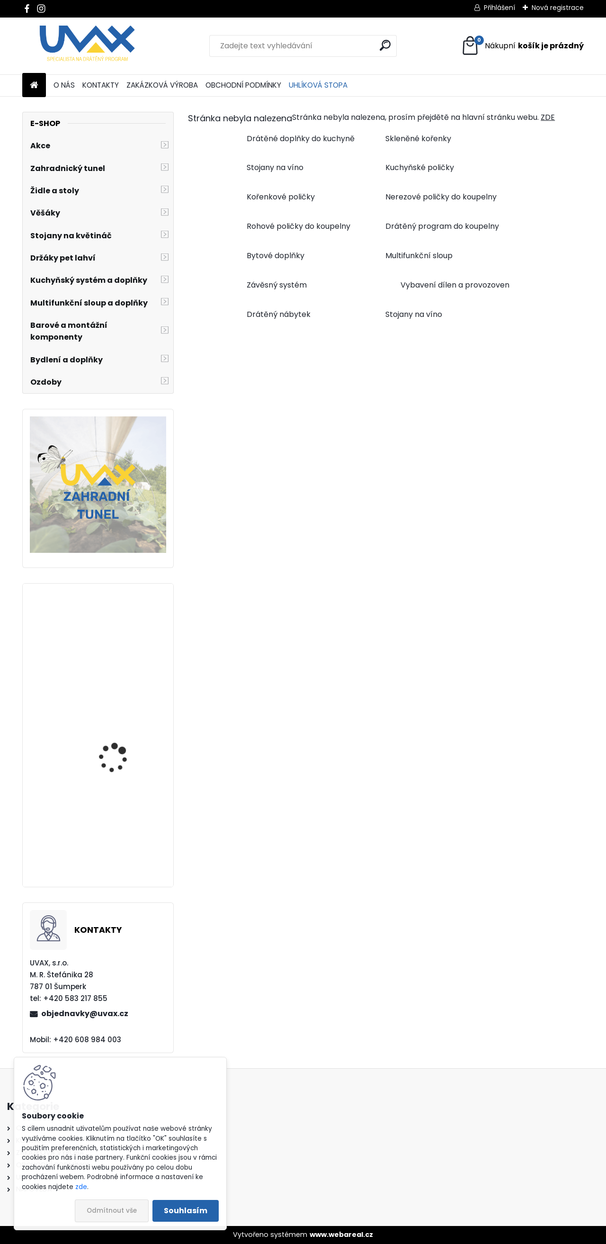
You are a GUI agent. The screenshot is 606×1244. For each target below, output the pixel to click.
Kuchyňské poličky (419, 167)
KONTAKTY (100, 85)
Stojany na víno (275, 167)
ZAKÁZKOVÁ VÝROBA (162, 85)
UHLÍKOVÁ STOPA (318, 85)
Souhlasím (185, 1210)
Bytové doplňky (275, 255)
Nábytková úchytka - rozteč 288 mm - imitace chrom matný (126, 674)
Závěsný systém (277, 284)
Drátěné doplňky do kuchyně (301, 138)
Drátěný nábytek (279, 314)
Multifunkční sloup (419, 255)
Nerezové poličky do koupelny (441, 196)
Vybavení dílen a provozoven (455, 284)
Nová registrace (558, 7)
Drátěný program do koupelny (442, 226)
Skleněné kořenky (418, 138)
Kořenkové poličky (281, 196)
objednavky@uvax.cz (84, 1013)
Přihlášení (499, 7)
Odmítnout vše (112, 1210)
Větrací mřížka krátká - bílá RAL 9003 (124, 766)
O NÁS (64, 85)
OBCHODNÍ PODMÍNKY (243, 85)
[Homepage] (34, 85)
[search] (385, 45)
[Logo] (87, 46)
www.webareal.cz (341, 1234)
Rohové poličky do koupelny (298, 226)
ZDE (548, 117)
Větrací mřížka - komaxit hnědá (112, 844)
